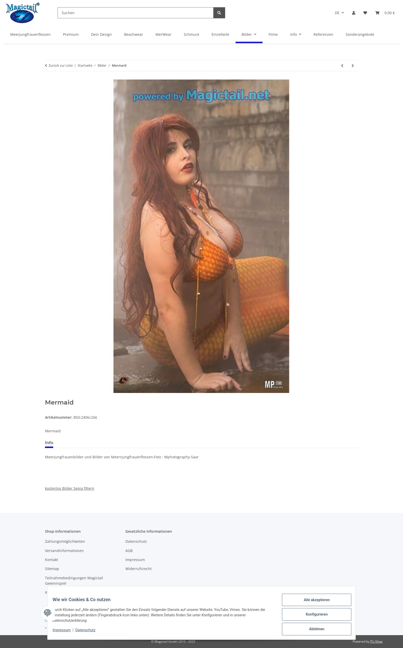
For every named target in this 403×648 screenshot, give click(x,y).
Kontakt (51, 559)
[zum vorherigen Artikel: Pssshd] (342, 65)
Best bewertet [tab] (76, 442)
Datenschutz (89, 632)
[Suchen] (136, 12)
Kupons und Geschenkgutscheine (74, 592)
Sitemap (52, 568)
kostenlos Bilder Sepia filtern (69, 488)
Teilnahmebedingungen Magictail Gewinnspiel (74, 580)
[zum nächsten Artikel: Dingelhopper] (352, 65)
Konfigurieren (313, 616)
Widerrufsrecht (138, 568)
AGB (129, 550)
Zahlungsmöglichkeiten (65, 541)
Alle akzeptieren (313, 603)
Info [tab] (49, 442)
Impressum (65, 632)
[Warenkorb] (385, 13)
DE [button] (337, 12)
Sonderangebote (360, 34)
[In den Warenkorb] (49, 396)
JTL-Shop (376, 641)
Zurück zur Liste (61, 65)
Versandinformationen (64, 550)
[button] (353, 13)
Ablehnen (313, 630)
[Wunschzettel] (365, 13)
